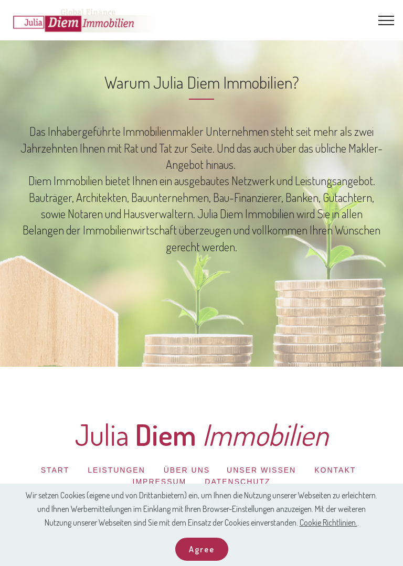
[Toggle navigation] (386, 20)
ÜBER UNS (187, 470)
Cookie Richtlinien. (328, 537)
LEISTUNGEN (116, 470)
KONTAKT (335, 470)
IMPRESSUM (160, 481)
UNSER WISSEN (261, 470)
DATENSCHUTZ (237, 481)
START (55, 470)
